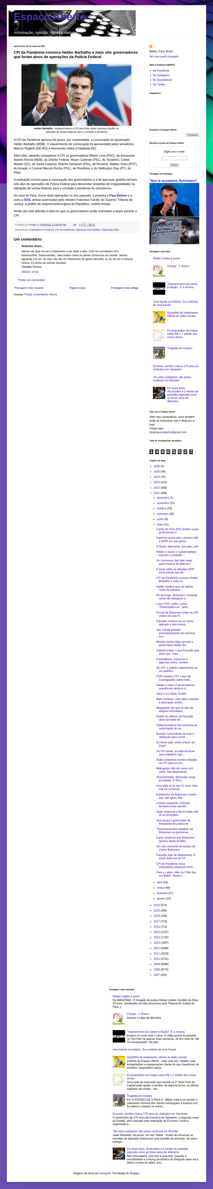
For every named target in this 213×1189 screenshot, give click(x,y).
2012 (157, 948)
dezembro (163, 497)
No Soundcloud (162, 79)
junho (161, 519)
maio (160, 524)
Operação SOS (110, 229)
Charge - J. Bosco (178, 266)
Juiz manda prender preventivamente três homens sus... (175, 633)
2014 (157, 937)
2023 (157, 482)
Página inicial (77, 287)
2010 (157, 958)
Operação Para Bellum (88, 229)
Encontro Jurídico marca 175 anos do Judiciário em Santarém (150, 1113)
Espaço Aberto (50, 16)
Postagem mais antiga (124, 287)
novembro (163, 503)
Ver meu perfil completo (163, 56)
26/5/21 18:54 (29, 271)
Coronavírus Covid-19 (42, 229)
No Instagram (161, 75)
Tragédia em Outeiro (179, 348)
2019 (157, 910)
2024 (157, 476)
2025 (157, 471)
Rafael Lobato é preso (166, 258)
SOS (27, 200)
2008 (157, 969)
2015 (157, 932)
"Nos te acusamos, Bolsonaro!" (173, 180)
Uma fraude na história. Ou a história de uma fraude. (145, 1049)
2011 (157, 953)
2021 (157, 493)
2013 (157, 942)
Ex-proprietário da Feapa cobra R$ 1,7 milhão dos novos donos (182, 334)
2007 (157, 974)
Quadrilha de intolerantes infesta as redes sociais (157, 1057)
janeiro (161, 898)
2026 (157, 466)
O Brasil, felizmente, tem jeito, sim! (177, 546)
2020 (157, 905)
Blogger (134, 1173)
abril (160, 882)
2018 (157, 915)
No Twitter (159, 84)
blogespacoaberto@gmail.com (168, 432)
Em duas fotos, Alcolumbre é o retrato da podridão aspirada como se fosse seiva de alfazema (182, 395)
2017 (157, 921)
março (161, 887)
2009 (157, 964)
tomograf (105, 1173)
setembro (163, 513)
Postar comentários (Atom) (40, 294)
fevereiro (163, 893)
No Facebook (161, 70)
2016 (157, 926)
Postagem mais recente (29, 287)
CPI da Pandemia (64, 229)
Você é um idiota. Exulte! (171, 693)
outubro (162, 508)
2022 (157, 487)
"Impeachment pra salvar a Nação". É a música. (156, 1031)
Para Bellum (118, 195)
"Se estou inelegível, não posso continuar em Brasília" (146, 1131)
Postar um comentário (31, 280)
